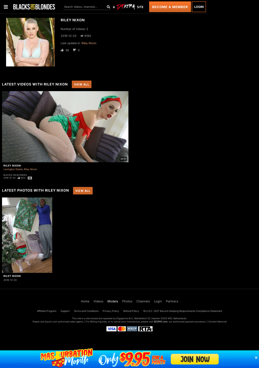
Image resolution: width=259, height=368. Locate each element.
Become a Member (170, 7)
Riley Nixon (89, 43)
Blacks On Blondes (15, 175)
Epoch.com (51, 321)
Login (199, 7)
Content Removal (217, 321)
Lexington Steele (13, 169)
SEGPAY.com (161, 321)
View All (81, 84)
